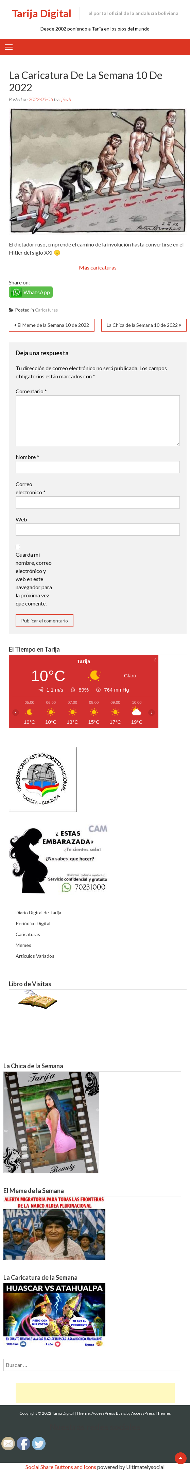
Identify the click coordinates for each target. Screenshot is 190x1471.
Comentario (31, 391)
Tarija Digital (41, 13)
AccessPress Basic (108, 1413)
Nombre (27, 457)
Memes (23, 945)
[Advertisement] (95, 1393)
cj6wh (65, 99)
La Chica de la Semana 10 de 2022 (142, 325)
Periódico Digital (33, 923)
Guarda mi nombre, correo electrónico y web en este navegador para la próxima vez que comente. (34, 579)
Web (21, 519)
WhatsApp (36, 292)
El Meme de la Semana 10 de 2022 (53, 325)
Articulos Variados (35, 956)
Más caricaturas (98, 267)
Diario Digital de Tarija (38, 912)
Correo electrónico (31, 488)
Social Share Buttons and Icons (60, 1467)
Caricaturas (46, 310)
